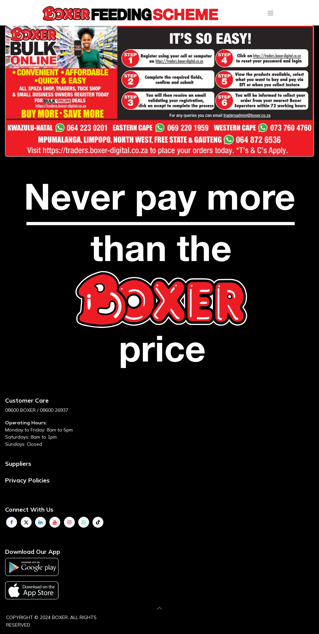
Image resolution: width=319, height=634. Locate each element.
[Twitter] (26, 522)
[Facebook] (11, 522)
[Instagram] (69, 522)
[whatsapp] (83, 522)
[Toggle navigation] (270, 12)
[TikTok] (98, 522)
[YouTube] (54, 522)
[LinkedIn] (40, 522)
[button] (159, 608)
